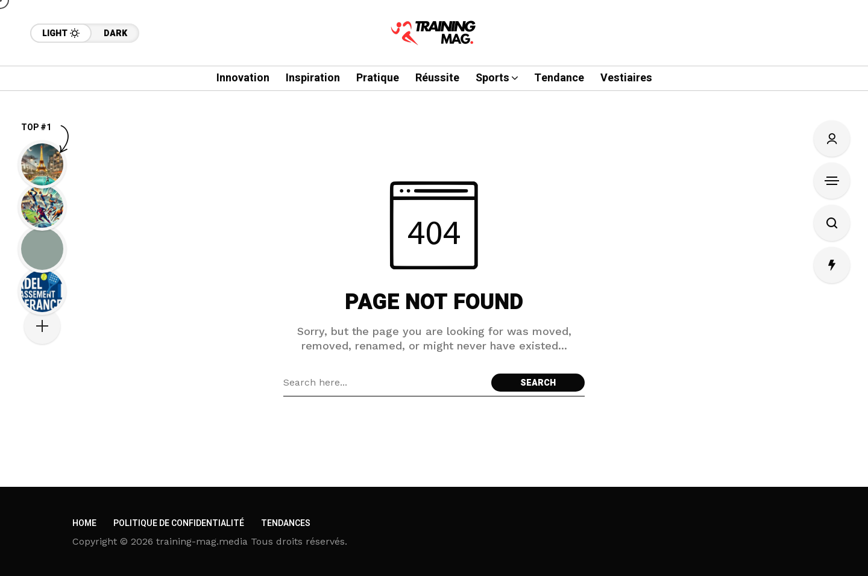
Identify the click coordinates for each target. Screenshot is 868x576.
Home (84, 523)
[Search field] (384, 382)
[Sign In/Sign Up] (832, 139)
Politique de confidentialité (178, 523)
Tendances (285, 523)
